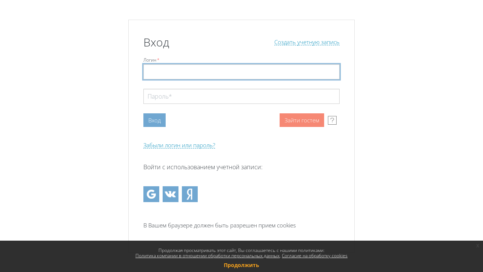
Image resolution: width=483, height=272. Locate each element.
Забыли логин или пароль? (179, 145)
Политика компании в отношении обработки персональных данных (207, 255)
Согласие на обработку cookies (315, 255)
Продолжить (241, 265)
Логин (151, 60)
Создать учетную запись (307, 42)
